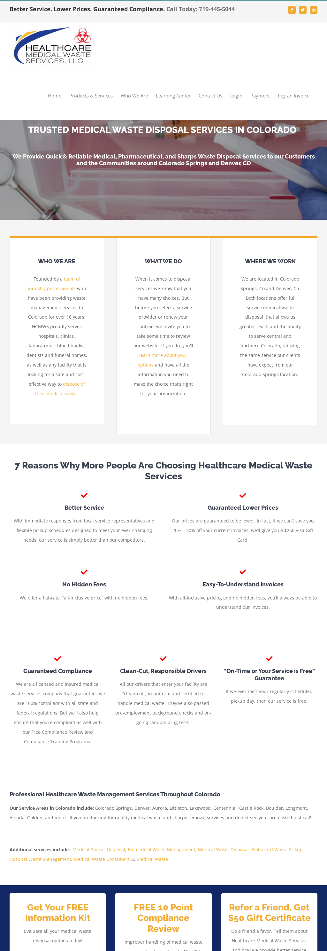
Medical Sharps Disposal (98, 850)
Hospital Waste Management (40, 859)
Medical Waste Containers (102, 859)
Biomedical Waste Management (161, 850)
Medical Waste (152, 859)
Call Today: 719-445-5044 (200, 9)
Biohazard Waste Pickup (277, 850)
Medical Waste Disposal (223, 850)
